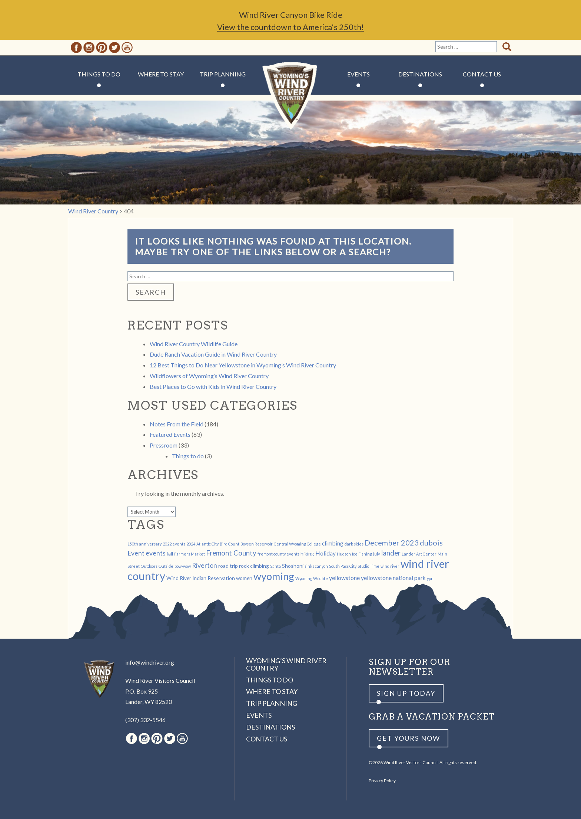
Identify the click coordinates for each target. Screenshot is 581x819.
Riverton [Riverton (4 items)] (204, 565)
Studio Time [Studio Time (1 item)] (368, 566)
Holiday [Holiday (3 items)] (325, 553)
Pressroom (163, 445)
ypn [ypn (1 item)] (430, 578)
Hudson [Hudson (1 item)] (344, 553)
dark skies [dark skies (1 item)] (354, 543)
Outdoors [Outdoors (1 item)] (149, 566)
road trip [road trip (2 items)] (228, 566)
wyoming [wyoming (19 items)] (273, 576)
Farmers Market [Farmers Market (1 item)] (189, 553)
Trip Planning (223, 74)
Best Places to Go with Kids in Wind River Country (213, 386)
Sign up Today (406, 693)
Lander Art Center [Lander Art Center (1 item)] (419, 553)
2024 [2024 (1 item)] (190, 543)
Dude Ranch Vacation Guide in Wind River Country (213, 354)
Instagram (88, 47)
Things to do (188, 455)
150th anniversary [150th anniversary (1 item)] (144, 543)
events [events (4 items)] (156, 553)
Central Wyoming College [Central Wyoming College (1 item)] (297, 543)
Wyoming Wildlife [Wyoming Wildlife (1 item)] (311, 578)
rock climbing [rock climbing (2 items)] (254, 566)
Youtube (127, 47)
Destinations (420, 74)
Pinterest (101, 47)
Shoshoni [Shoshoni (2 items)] (292, 566)
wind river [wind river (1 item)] (390, 566)
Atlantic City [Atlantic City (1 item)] (207, 543)
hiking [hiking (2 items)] (307, 553)
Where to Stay (161, 74)
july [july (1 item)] (376, 553)
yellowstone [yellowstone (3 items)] (344, 577)
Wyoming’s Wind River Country (286, 664)
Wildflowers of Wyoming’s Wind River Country (209, 375)
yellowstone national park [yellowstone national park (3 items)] (393, 577)
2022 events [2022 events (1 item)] (174, 543)
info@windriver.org (149, 662)
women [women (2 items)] (244, 578)
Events (358, 74)
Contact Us (482, 74)
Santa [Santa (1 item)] (275, 566)
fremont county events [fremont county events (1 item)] (278, 553)
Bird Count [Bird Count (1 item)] (229, 543)
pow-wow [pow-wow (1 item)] (183, 566)
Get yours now (408, 738)
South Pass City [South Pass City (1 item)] (342, 566)
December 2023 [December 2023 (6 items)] (392, 542)
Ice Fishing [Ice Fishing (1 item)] (362, 553)
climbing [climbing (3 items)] (332, 543)
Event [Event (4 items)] (136, 553)
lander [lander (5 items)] (391, 553)
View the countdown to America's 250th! (290, 27)
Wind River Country (290, 96)
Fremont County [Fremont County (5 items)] (231, 553)
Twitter (114, 47)
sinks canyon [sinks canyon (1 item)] (316, 566)
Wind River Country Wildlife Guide (194, 343)
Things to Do (98, 74)
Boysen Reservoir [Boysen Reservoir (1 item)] (256, 543)
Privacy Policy (382, 780)
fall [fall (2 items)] (170, 553)
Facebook (76, 47)
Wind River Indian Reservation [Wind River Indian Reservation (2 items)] (200, 578)
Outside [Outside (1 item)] (166, 566)
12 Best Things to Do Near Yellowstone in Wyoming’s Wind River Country (243, 364)
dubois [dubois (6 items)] (431, 542)
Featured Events (170, 434)
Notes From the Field (176, 423)
